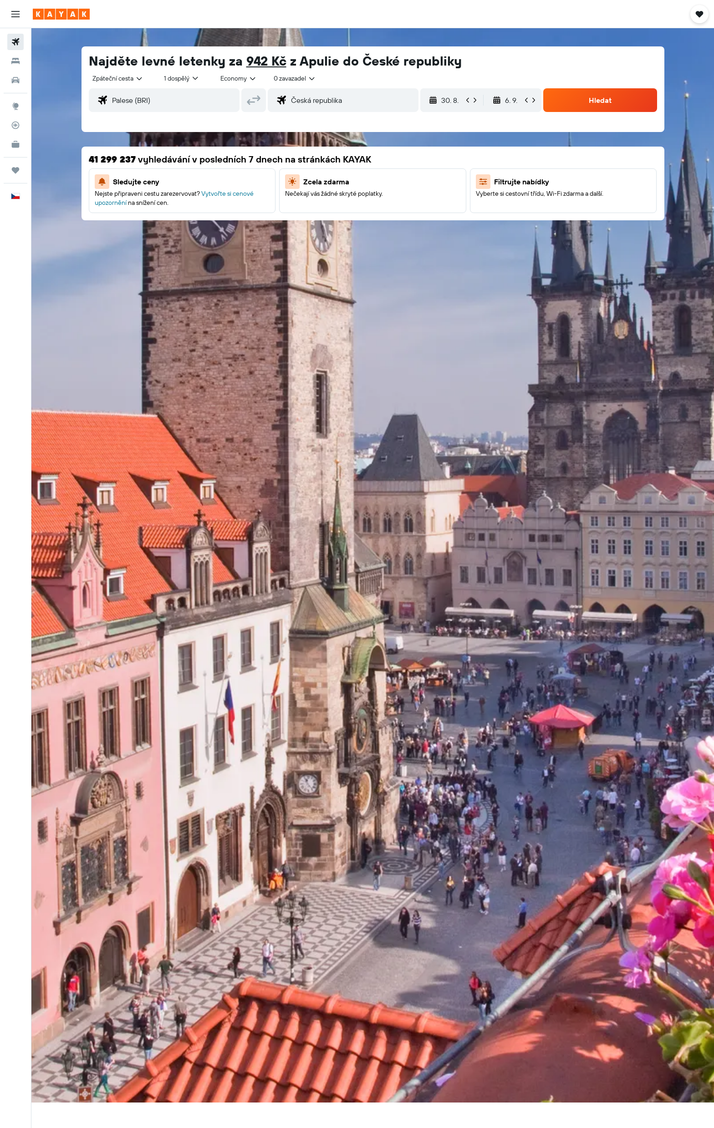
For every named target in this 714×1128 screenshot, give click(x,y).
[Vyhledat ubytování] (15, 61)
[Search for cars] (15, 80)
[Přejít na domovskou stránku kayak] (61, 14)
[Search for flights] (15, 42)
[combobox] (118, 78)
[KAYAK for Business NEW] (15, 144)
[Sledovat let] (15, 125)
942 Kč (266, 61)
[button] (15, 14)
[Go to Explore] (15, 106)
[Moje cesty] (15, 170)
